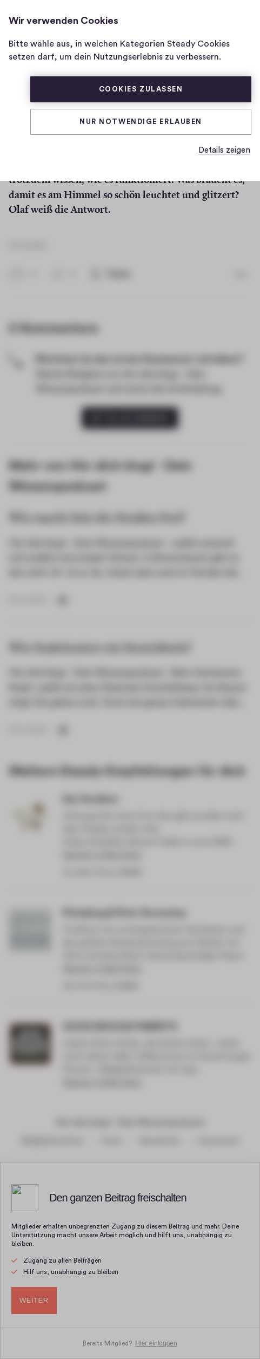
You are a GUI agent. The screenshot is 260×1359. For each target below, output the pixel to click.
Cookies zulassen (141, 89)
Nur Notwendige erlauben (140, 122)
